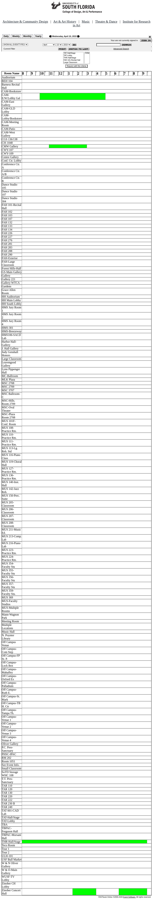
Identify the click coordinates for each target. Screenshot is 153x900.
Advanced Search (121, 49)
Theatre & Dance (106, 21)
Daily (6, 36)
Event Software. (129, 897)
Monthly (27, 36)
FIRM (87, 53)
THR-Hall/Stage (73, 58)
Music (86, 21)
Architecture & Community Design (25, 21)
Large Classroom (73, 62)
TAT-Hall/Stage (73, 53)
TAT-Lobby (73, 55)
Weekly (16, 36)
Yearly (38, 36)
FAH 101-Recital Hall (73, 60)
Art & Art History (64, 21)
